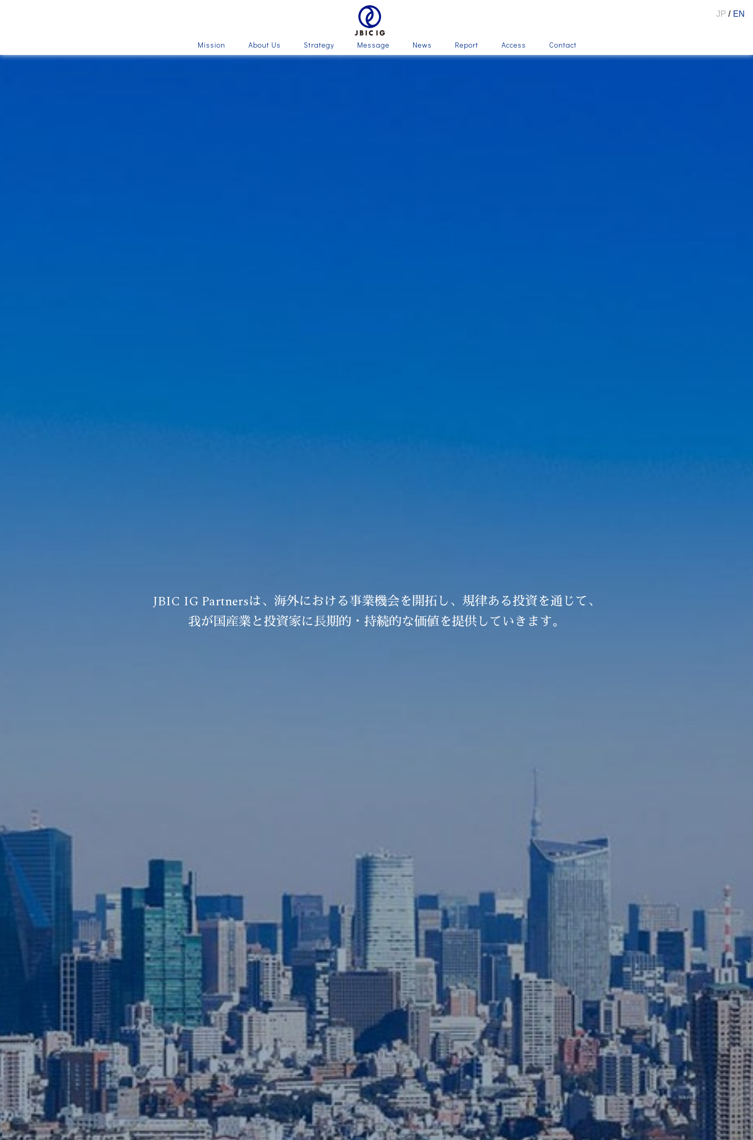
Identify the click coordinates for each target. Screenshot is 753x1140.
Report (466, 45)
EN (739, 13)
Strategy (319, 45)
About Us (264, 45)
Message (373, 45)
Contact (563, 45)
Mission (211, 45)
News (422, 45)
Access (513, 45)
